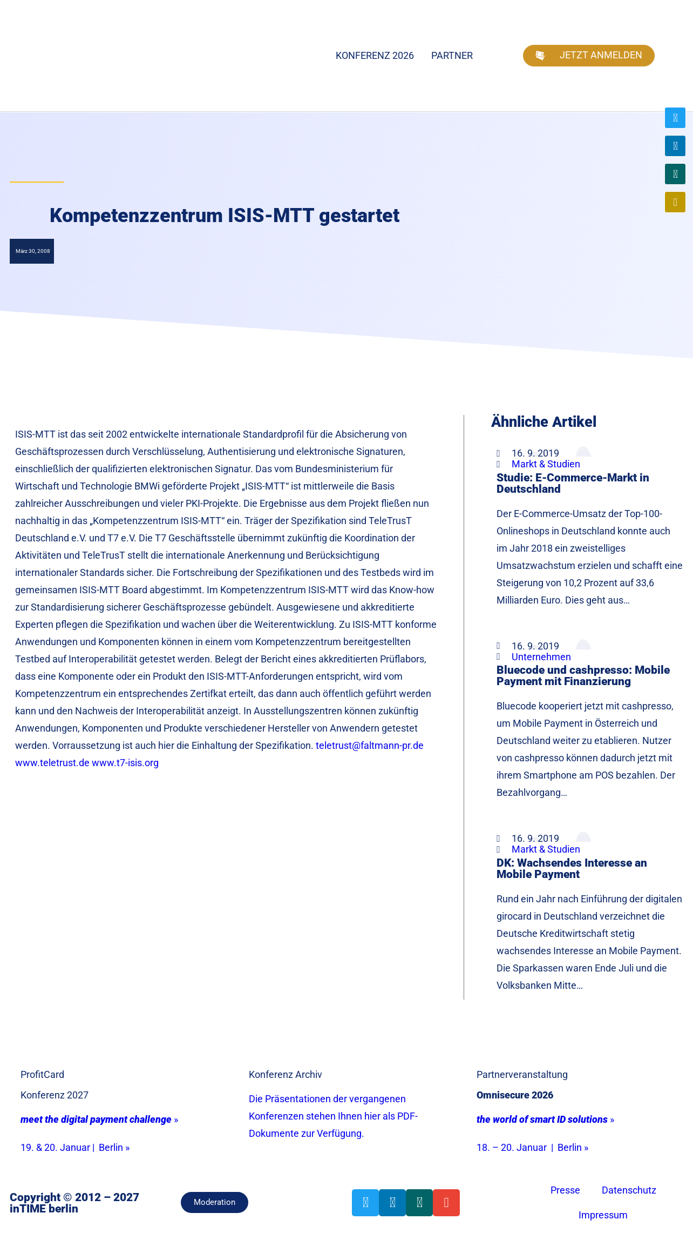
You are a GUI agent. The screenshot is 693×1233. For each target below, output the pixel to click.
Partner (452, 55)
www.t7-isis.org (126, 762)
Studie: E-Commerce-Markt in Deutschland (573, 483)
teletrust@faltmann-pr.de (370, 745)
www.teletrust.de (52, 762)
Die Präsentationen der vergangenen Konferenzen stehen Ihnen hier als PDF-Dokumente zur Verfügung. (333, 1116)
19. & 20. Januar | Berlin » (75, 1147)
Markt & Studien (546, 464)
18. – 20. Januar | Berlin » (532, 1147)
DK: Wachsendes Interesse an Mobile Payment (572, 868)
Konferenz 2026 (375, 55)
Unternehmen (541, 656)
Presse (565, 1190)
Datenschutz (629, 1190)
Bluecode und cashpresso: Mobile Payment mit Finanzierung (583, 675)
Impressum (603, 1215)
